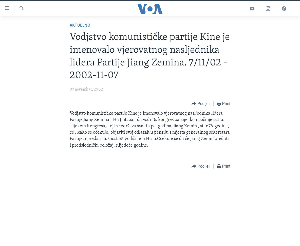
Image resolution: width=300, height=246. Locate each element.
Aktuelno (80, 25)
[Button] (201, 103)
